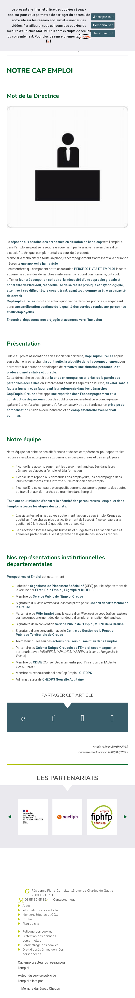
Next (125, 817)
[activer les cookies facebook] (23, 718)
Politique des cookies (37, 931)
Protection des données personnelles (39, 938)
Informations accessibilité (40, 910)
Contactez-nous (64, 900)
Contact (28, 919)
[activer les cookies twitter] (83, 718)
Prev (9, 817)
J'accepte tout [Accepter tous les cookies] (103, 17)
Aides (26, 906)
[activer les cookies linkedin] (53, 718)
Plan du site (30, 924)
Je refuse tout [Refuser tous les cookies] (103, 33)
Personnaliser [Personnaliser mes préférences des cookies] (103, 25)
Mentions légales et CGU (40, 915)
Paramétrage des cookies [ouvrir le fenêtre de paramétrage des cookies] (40, 945)
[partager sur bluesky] (112, 718)
